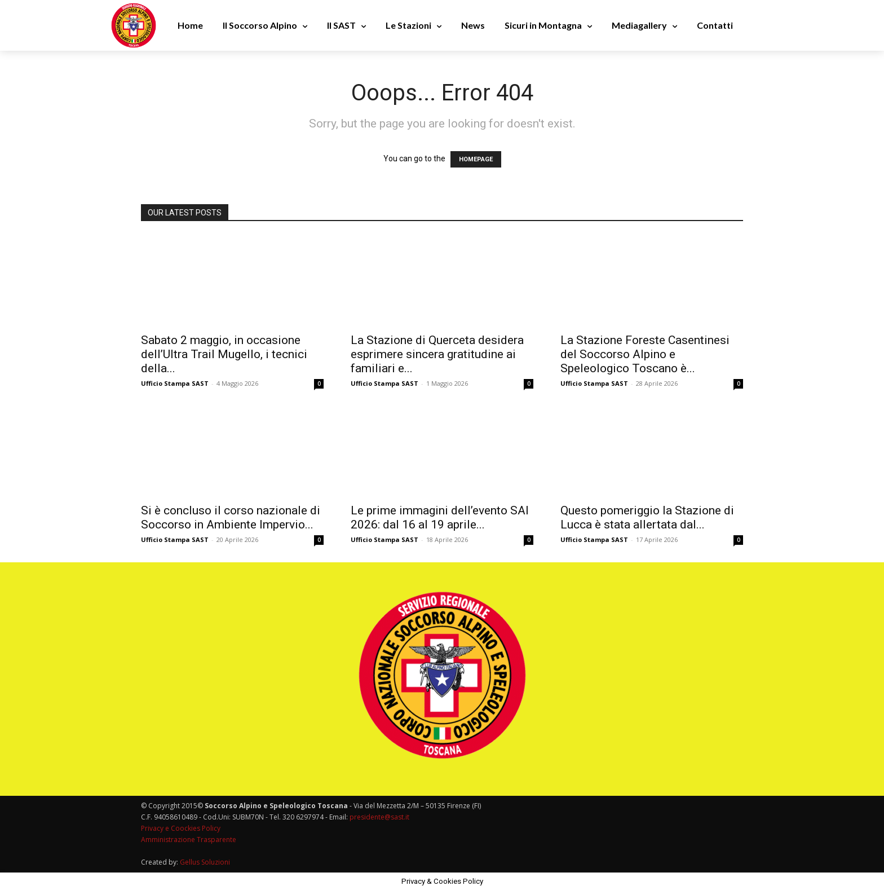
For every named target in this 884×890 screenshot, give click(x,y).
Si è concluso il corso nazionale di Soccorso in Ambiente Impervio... (230, 517)
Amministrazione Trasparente (188, 839)
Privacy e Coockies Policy (180, 828)
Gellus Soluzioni (205, 862)
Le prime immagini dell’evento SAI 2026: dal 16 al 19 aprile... (440, 517)
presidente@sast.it (378, 817)
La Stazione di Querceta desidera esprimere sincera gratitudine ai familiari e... (437, 354)
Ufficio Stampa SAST (175, 383)
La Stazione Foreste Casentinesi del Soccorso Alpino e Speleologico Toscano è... (645, 354)
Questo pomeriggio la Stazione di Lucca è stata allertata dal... (647, 517)
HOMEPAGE (476, 159)
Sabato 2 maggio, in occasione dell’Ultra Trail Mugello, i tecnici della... (224, 354)
